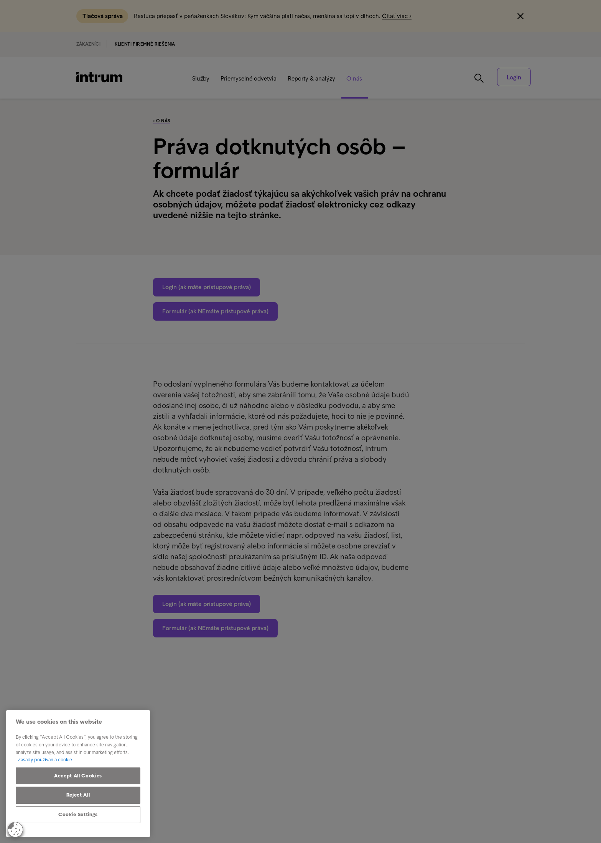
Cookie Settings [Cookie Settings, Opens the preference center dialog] (78, 814)
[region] (78, 773)
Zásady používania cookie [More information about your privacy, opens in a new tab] (45, 759)
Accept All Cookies (78, 776)
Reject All (78, 795)
